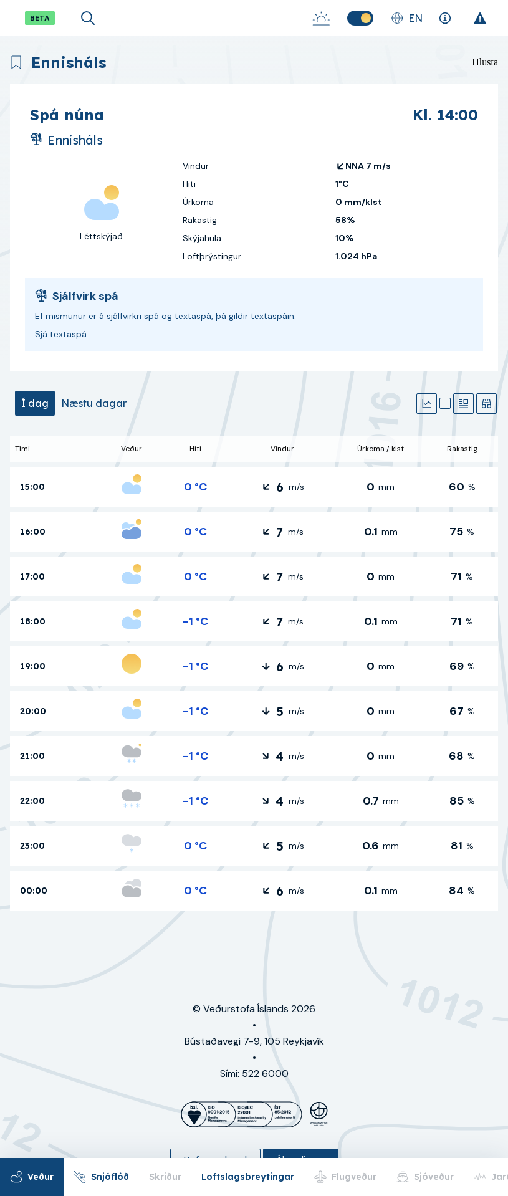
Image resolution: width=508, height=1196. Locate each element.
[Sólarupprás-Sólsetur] (321, 18)
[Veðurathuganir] (486, 403)
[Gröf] (426, 403)
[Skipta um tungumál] (406, 18)
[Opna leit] (88, 18)
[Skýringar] (444, 18)
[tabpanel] (254, 673)
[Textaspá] (463, 403)
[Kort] (445, 403)
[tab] (35, 403)
